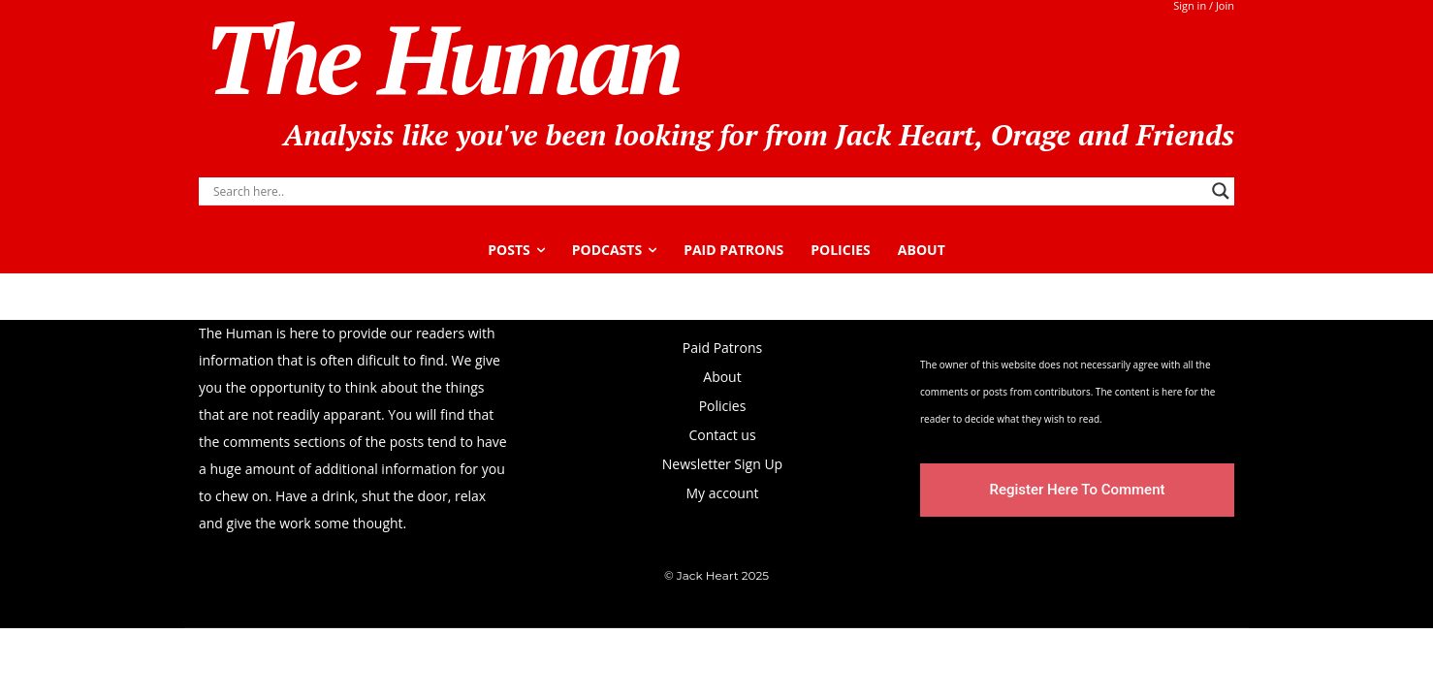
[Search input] (707, 191)
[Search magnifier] (1220, 191)
